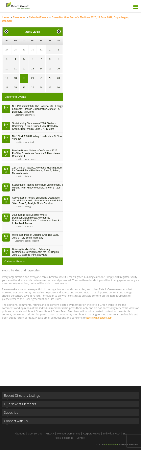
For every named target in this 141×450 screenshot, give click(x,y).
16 (58, 68)
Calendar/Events (38, 17)
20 (32, 78)
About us (20, 433)
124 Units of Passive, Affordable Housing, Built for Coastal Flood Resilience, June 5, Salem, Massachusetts (37, 170)
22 (49, 78)
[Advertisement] (70, 351)
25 (15, 87)
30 (32, 49)
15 (49, 68)
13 (32, 68)
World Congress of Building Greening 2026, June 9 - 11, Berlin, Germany (35, 236)
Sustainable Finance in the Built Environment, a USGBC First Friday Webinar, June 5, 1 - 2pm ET (37, 187)
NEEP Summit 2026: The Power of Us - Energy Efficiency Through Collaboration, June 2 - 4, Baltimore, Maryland (37, 109)
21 (41, 78)
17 (6, 78)
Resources (19, 17)
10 (6, 68)
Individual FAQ (111, 433)
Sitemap (68, 438)
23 (58, 78)
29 (24, 49)
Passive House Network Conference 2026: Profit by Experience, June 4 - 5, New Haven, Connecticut (36, 153)
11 (15, 68)
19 (24, 78)
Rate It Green (111, 444)
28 (15, 49)
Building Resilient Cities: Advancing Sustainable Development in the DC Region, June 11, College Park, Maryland (36, 252)
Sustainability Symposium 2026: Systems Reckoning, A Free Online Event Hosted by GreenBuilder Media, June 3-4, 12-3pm (35, 126)
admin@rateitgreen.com (99, 317)
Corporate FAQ (91, 433)
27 (6, 49)
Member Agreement (68, 433)
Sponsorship (35, 433)
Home (5, 17)
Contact (81, 438)
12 (24, 68)
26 (24, 87)
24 (6, 87)
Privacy (50, 433)
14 (41, 68)
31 (41, 49)
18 (15, 78)
